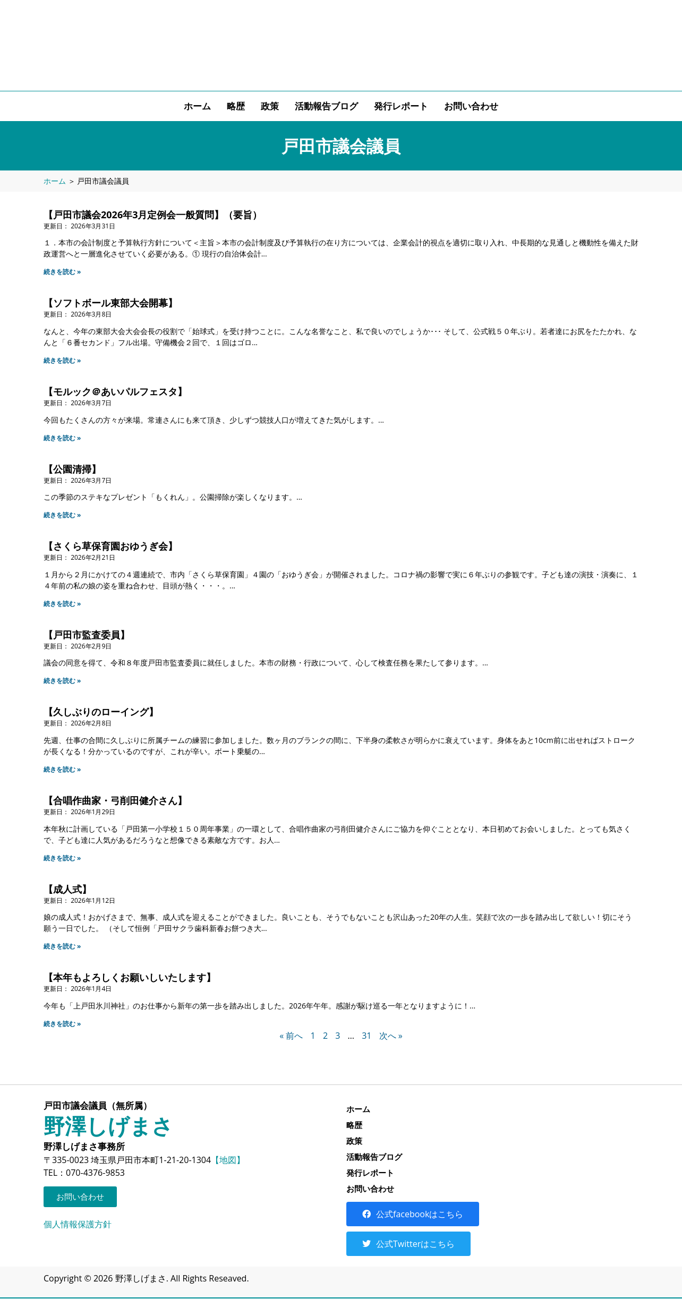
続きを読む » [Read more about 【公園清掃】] (62, 514)
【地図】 (228, 1160)
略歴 (236, 106)
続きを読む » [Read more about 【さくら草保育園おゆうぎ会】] (62, 603)
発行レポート (401, 106)
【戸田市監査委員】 (87, 634)
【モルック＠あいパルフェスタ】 (115, 391)
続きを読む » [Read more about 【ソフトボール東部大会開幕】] (62, 360)
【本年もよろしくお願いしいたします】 (130, 977)
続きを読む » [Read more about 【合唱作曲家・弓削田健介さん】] (62, 857)
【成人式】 (67, 889)
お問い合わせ (471, 106)
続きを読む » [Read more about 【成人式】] (62, 946)
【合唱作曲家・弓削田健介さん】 (115, 800)
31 (366, 1035)
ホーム (197, 106)
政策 (270, 106)
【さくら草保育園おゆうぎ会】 (110, 546)
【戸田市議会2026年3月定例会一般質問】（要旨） (153, 214)
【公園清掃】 (72, 469)
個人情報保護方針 (78, 1224)
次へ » (391, 1035)
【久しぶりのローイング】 (101, 711)
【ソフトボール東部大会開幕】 (110, 302)
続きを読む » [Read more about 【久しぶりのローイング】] (62, 769)
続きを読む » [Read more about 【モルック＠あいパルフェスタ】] (62, 437)
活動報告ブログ (326, 106)
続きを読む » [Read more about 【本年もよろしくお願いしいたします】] (62, 1023)
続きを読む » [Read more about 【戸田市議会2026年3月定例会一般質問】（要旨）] (62, 271)
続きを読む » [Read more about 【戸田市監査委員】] (62, 680)
